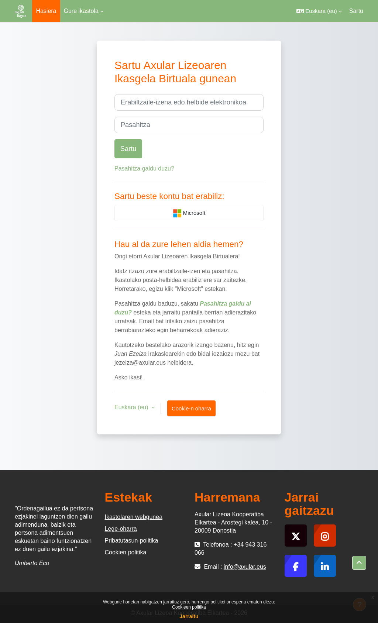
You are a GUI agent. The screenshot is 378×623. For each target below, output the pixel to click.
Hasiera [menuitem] (46, 11)
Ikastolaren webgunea (134, 517)
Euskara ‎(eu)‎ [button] (132, 407)
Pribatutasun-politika (131, 540)
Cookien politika (126, 552)
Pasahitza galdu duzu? (144, 168)
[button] (319, 11)
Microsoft (189, 213)
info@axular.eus (245, 567)
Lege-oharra (121, 529)
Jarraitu (188, 616)
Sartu (356, 11)
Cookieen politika (189, 607)
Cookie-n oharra (191, 408)
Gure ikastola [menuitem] (81, 11)
